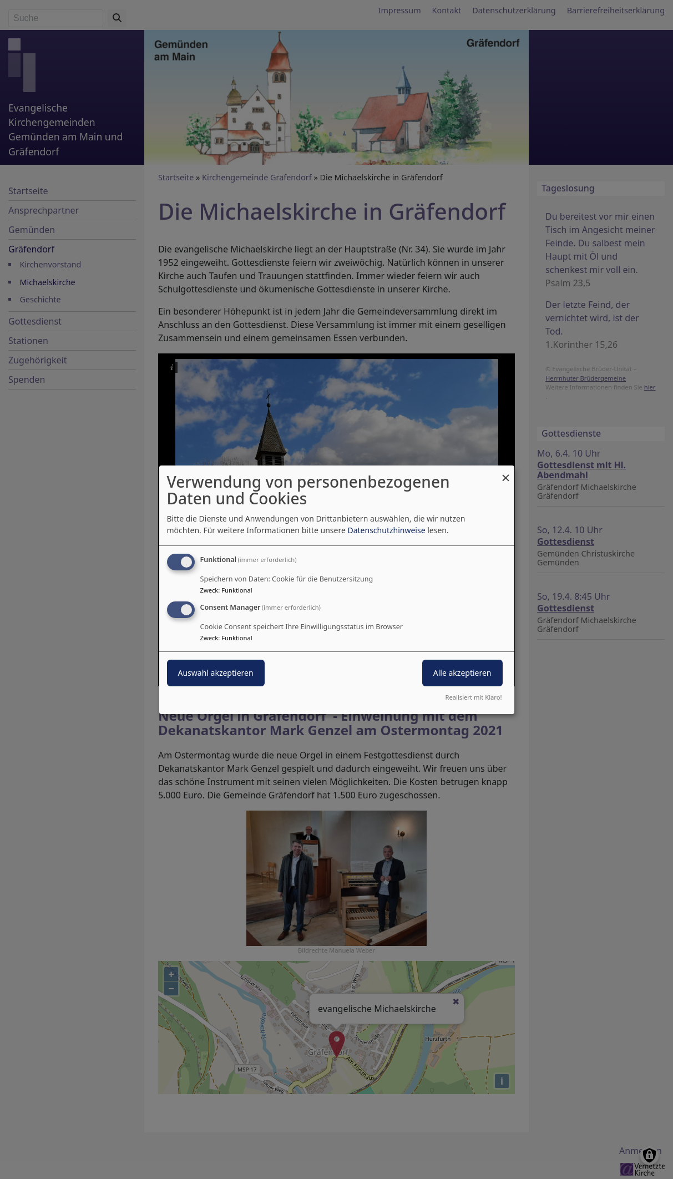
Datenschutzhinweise (386, 530)
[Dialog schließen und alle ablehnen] (506, 472)
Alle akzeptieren (462, 672)
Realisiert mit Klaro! (474, 697)
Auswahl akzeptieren (216, 672)
